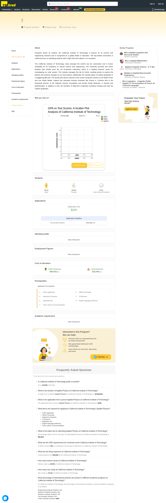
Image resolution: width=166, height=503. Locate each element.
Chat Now (101, 357)
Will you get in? (18, 57)
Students (15, 63)
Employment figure (18, 81)
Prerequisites (16, 93)
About (14, 51)
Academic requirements (20, 99)
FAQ (13, 111)
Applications (16, 69)
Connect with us (17, 105)
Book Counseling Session (95, 9)
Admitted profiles (18, 75)
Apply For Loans (131, 109)
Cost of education (18, 87)
